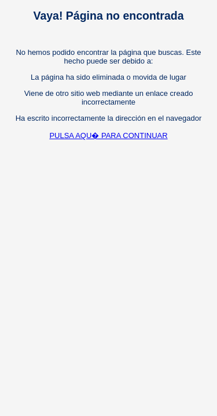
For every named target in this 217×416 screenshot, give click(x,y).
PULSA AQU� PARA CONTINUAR (108, 135)
